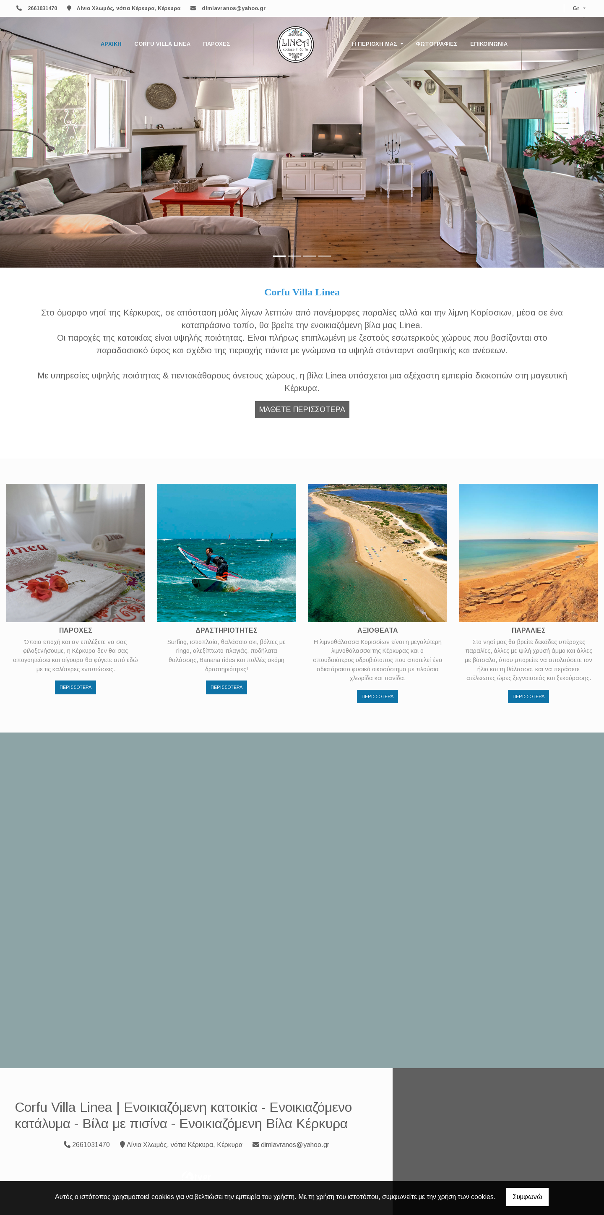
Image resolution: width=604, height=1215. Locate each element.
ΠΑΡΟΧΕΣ (216, 44)
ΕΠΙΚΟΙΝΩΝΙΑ (489, 44)
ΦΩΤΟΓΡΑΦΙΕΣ (437, 44)
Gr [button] (577, 8)
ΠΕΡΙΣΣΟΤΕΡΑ (75, 687)
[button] (45, 134)
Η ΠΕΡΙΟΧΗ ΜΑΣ (375, 44)
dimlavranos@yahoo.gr (234, 8)
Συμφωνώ (527, 1196)
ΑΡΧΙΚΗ (111, 44)
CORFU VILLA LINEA (162, 44)
